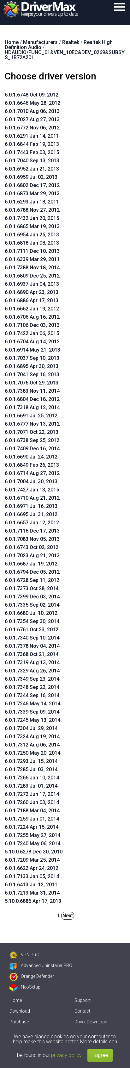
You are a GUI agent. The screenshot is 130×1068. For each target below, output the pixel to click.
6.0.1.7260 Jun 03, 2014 (32, 802)
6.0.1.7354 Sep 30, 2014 (32, 621)
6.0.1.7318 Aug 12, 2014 (32, 407)
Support (82, 1000)
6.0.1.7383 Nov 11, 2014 (32, 391)
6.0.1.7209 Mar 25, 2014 (32, 860)
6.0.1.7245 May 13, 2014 (32, 720)
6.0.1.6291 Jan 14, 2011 (32, 136)
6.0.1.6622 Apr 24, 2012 (31, 868)
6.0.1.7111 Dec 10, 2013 (32, 251)
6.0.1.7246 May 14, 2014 (32, 704)
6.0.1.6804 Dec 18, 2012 (32, 399)
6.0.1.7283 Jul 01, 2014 (31, 786)
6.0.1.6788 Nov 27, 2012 (32, 210)
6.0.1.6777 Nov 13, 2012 (32, 424)
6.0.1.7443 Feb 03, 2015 (32, 152)
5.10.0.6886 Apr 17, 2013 (33, 901)
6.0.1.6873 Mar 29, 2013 (32, 193)
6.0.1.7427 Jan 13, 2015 (32, 490)
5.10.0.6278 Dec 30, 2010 (33, 852)
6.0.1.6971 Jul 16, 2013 (31, 506)
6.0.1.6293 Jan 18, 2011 (32, 202)
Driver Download (90, 1022)
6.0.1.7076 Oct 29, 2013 (31, 383)
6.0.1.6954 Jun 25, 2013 (32, 235)
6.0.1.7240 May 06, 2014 (32, 843)
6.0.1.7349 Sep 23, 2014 (32, 679)
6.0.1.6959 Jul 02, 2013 (31, 177)
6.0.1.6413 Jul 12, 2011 (31, 885)
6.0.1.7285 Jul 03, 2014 (31, 769)
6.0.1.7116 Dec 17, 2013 (32, 531)
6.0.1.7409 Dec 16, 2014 (32, 449)
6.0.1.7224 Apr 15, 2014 (31, 827)
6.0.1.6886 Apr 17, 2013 (31, 300)
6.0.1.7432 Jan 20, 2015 (32, 218)
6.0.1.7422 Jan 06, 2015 (32, 333)
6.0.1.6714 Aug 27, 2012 (32, 473)
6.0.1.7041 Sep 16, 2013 (32, 375)
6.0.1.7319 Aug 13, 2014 (32, 662)
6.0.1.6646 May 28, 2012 (32, 103)
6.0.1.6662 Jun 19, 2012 (32, 309)
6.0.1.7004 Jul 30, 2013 (31, 481)
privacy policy (66, 1055)
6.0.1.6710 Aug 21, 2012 (32, 498)
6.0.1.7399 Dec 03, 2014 (32, 597)
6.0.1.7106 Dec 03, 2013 (32, 325)
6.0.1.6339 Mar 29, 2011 (32, 259)
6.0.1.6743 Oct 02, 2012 (31, 547)
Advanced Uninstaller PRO (40, 965)
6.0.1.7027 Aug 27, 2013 (32, 119)
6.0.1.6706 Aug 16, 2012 (32, 317)
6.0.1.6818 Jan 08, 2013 (32, 243)
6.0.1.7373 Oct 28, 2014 (31, 588)
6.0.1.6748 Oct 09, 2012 (31, 95)
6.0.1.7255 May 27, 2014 (32, 835)
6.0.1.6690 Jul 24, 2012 (31, 457)
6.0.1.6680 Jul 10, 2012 (31, 613)
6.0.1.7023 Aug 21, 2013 (32, 556)
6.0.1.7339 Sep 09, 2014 (32, 712)
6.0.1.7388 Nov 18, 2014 (32, 268)
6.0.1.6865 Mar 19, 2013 (32, 226)
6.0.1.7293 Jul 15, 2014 (31, 761)
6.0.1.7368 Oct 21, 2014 (31, 654)
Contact (82, 1011)
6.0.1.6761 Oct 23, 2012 (31, 630)
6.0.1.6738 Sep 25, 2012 (32, 440)
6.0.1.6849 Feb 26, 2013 (32, 465)
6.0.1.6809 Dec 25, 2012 (32, 276)
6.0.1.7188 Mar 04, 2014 (32, 811)
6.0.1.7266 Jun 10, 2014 (32, 778)
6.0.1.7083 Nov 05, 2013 (32, 539)
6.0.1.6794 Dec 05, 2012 (32, 572)
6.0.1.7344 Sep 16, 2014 (32, 695)
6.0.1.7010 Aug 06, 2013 (32, 111)
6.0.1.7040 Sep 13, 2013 (32, 161)
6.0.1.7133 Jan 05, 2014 (32, 876)
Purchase (19, 1022)
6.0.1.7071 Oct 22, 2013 (31, 432)
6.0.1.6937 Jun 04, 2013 (32, 284)
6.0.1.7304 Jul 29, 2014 (31, 728)
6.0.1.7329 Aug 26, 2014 (32, 671)
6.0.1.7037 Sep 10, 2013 (32, 358)
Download (19, 1011)
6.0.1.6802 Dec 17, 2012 (32, 185)
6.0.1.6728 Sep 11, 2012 (32, 580)
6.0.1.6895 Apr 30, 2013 (31, 366)
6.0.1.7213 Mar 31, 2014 (32, 893)
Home (15, 1000)
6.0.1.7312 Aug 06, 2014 (32, 745)
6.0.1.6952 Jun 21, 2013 (32, 169)
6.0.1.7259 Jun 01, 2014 (32, 819)
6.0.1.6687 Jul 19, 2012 (31, 564)
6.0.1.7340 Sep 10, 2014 (32, 638)
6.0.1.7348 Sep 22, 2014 (32, 687)
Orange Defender (31, 976)
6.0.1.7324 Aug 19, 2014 (32, 737)
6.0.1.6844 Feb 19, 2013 (32, 144)
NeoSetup (24, 987)
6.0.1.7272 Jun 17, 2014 (32, 794)
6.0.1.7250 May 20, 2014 (32, 753)
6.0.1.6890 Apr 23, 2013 (31, 292)
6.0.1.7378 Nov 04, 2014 (32, 646)
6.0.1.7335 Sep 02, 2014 (32, 605)
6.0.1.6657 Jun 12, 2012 (32, 523)
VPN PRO (24, 954)
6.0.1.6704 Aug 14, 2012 (32, 342)
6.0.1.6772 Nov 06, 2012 (32, 128)
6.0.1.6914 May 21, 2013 (32, 350)
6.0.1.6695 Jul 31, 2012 (31, 514)
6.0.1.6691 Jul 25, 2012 (31, 416)
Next (67, 916)
